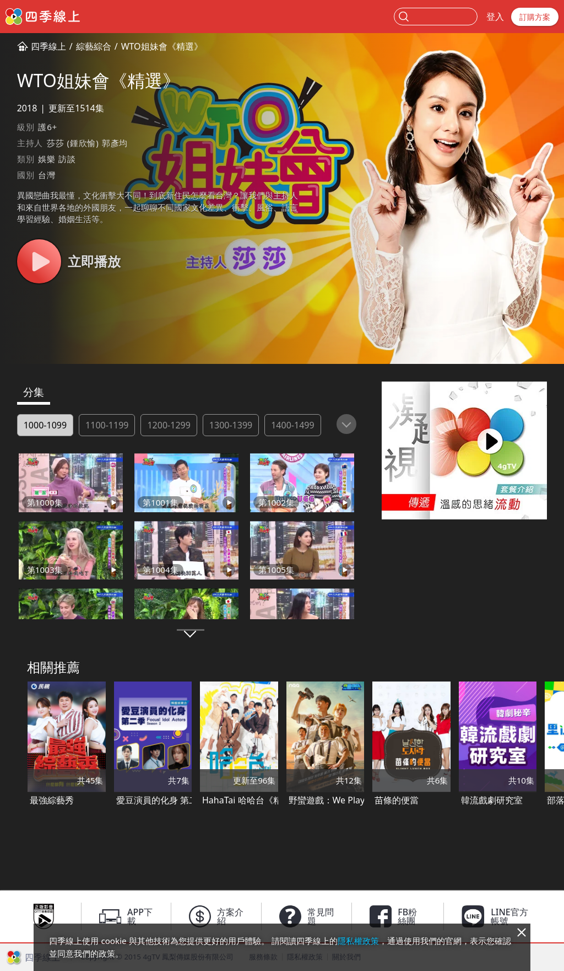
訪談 (67, 158)
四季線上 (48, 46)
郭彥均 (115, 142)
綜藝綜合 (93, 46)
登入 (495, 16)
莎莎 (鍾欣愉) (73, 142)
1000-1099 (45, 425)
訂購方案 (534, 17)
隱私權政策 (358, 940)
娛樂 (47, 158)
